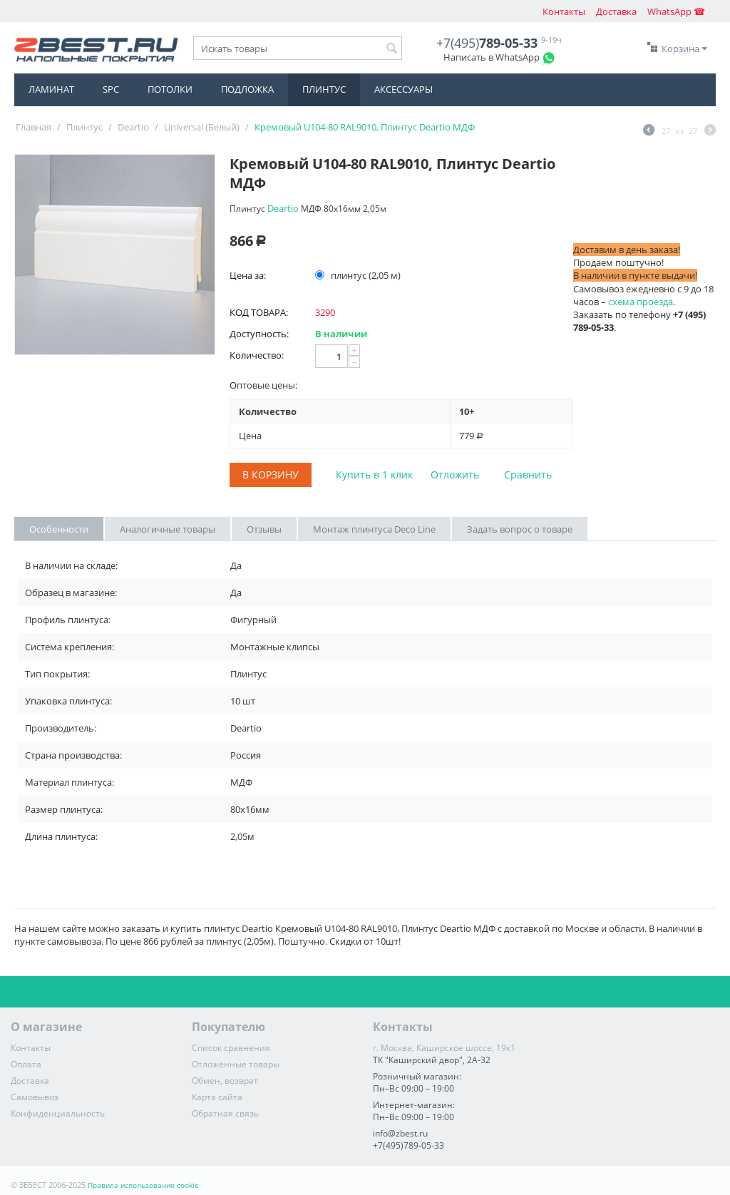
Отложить (455, 474)
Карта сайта (217, 1097)
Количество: (257, 355)
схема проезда (640, 301)
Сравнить (528, 474)
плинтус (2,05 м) (359, 275)
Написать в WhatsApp (491, 57)
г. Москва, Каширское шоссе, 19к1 (444, 1048)
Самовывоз (34, 1097)
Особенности (58, 529)
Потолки (170, 89)
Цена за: (248, 275)
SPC (111, 89)
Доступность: (259, 333)
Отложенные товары (235, 1064)
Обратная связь (225, 1113)
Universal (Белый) (202, 126)
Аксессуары (403, 89)
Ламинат (51, 89)
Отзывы (264, 529)
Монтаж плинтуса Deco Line (374, 529)
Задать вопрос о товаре (519, 529)
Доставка (616, 11)
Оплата (26, 1064)
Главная (33, 126)
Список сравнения (231, 1048)
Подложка (247, 89)
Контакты (564, 11)
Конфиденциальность (58, 1113)
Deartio (133, 126)
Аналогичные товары (167, 529)
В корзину (270, 474)
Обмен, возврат (225, 1081)
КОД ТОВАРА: (259, 312)
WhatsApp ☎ (676, 11)
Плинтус (324, 89)
